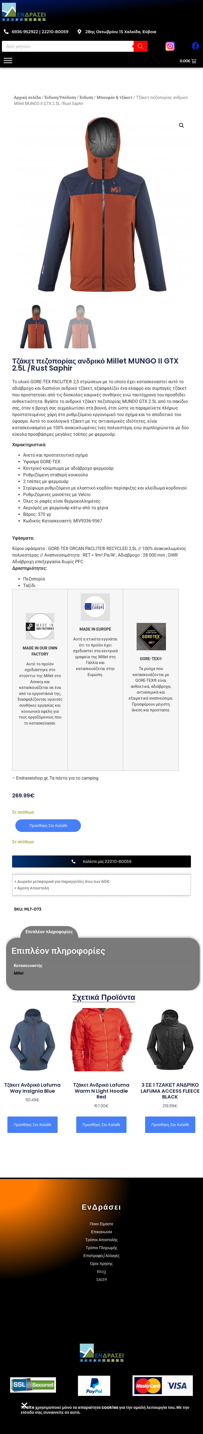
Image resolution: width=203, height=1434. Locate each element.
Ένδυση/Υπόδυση (60, 97)
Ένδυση (86, 97)
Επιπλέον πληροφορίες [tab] (49, 931)
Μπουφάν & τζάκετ (114, 97)
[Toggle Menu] (8, 60)
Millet (19, 973)
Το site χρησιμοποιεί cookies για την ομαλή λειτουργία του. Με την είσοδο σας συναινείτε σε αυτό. (105, 1410)
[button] (182, 125)
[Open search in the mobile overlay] (74, 46)
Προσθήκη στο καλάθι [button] (32, 1124)
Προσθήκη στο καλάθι (48, 825)
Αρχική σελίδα (27, 97)
